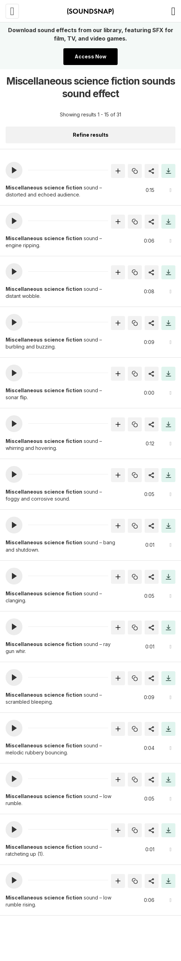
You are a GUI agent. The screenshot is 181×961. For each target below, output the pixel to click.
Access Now (90, 56)
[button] (14, 170)
